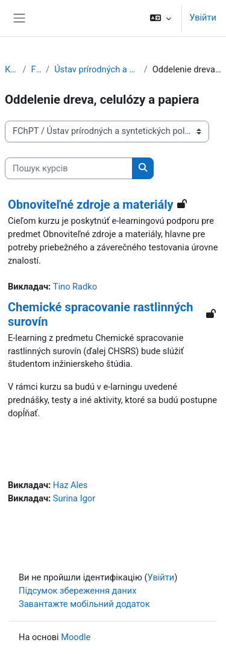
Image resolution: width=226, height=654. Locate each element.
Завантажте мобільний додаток (84, 603)
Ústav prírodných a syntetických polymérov (96, 69)
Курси (11, 69)
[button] (160, 18)
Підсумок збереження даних (77, 590)
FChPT (36, 69)
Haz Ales (70, 485)
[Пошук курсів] (69, 168)
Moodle (75, 637)
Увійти (202, 17)
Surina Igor (74, 498)
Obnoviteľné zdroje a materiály (91, 204)
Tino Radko (75, 286)
